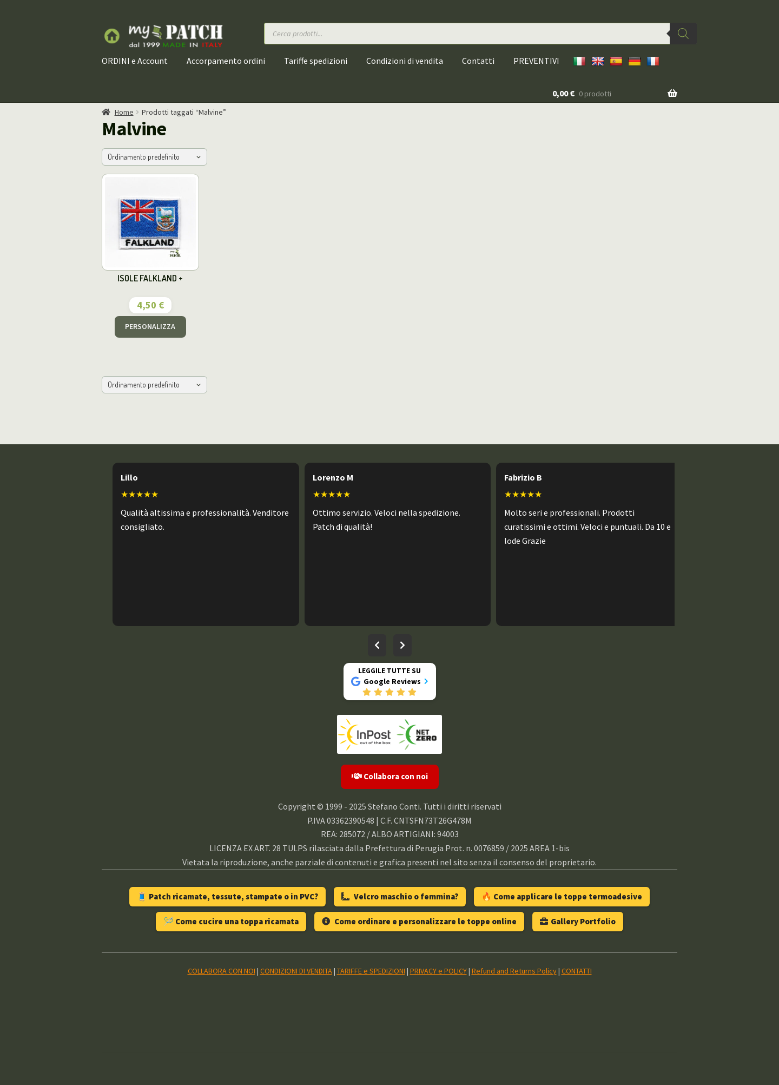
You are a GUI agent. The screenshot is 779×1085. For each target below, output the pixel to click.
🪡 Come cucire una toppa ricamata (231, 921)
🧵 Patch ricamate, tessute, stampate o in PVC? (227, 896)
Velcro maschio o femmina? (399, 896)
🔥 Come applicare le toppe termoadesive (561, 896)
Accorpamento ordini (226, 60)
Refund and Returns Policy (514, 971)
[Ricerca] (683, 33)
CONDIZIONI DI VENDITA (296, 971)
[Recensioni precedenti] (377, 645)
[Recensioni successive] (402, 645)
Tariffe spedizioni (315, 60)
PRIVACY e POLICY (438, 971)
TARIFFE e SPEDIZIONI (371, 971)
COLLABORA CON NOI (221, 971)
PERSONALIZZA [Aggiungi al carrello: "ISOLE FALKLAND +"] (150, 326)
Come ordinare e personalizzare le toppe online (419, 921)
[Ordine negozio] (154, 157)
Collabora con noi (390, 776)
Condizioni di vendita (404, 60)
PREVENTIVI (536, 60)
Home (124, 112)
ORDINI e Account (135, 60)
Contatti (478, 60)
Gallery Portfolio (578, 921)
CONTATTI (577, 971)
